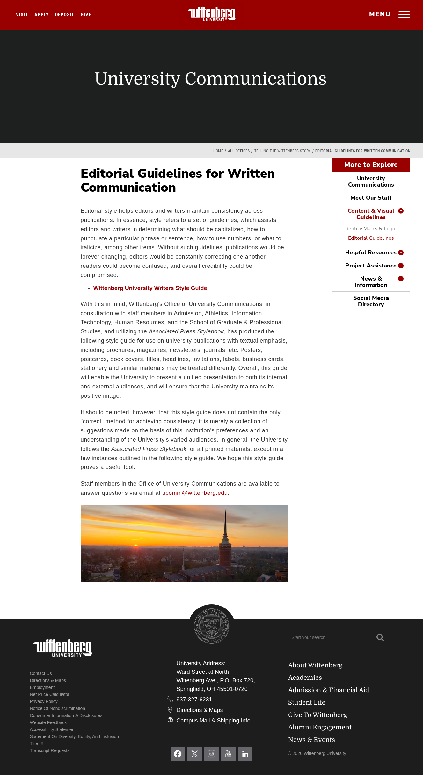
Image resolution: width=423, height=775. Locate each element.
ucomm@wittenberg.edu (195, 493)
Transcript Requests (50, 750)
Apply (41, 15)
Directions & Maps (48, 680)
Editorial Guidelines (371, 238)
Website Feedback (48, 722)
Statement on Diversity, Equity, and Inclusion (74, 736)
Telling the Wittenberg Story (282, 151)
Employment (42, 687)
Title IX (37, 743)
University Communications (371, 181)
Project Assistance (371, 265)
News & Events (311, 739)
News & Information (371, 281)
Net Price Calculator (50, 694)
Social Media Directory (371, 301)
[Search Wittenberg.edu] (331, 637)
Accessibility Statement (53, 729)
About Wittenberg (315, 665)
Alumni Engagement (320, 727)
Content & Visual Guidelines (371, 214)
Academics (305, 677)
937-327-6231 (194, 699)
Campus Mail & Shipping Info (214, 720)
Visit (22, 15)
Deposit (64, 15)
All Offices (239, 151)
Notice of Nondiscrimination (57, 708)
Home (218, 151)
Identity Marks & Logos (371, 228)
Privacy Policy (44, 701)
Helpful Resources (371, 252)
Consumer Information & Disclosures (66, 715)
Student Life (306, 702)
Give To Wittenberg (317, 715)
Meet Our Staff (371, 198)
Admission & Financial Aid (328, 690)
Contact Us (41, 673)
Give (86, 15)
